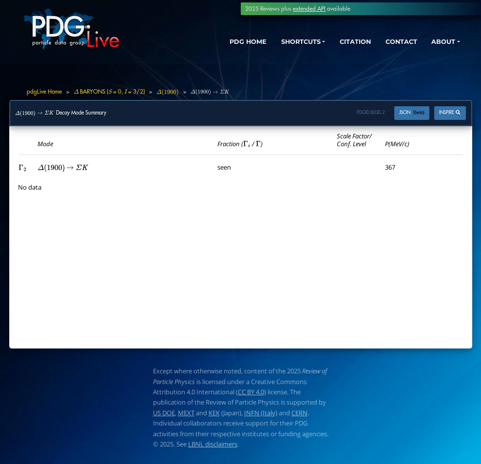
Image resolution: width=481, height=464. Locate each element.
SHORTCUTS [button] (281, 42)
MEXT (186, 412)
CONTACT (393, 42)
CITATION (343, 42)
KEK (214, 412)
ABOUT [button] (439, 42)
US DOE (164, 412)
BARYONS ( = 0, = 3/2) (109, 92)
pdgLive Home (44, 92)
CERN (299, 412)
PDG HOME (221, 42)
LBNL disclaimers (212, 444)
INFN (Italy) (260, 412)
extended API (309, 9)
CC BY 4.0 (251, 391)
